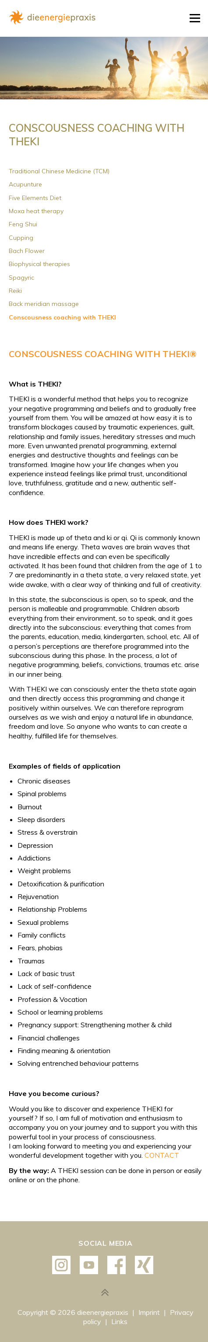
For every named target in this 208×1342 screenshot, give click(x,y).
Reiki (15, 291)
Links (119, 1321)
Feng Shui (23, 224)
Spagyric (21, 277)
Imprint (150, 1312)
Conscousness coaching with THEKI (62, 317)
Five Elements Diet (35, 198)
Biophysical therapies (39, 264)
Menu (194, 18)
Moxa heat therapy (36, 211)
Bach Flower (27, 251)
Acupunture (25, 184)
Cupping (21, 238)
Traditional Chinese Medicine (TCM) (59, 171)
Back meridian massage (44, 304)
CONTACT (162, 1155)
